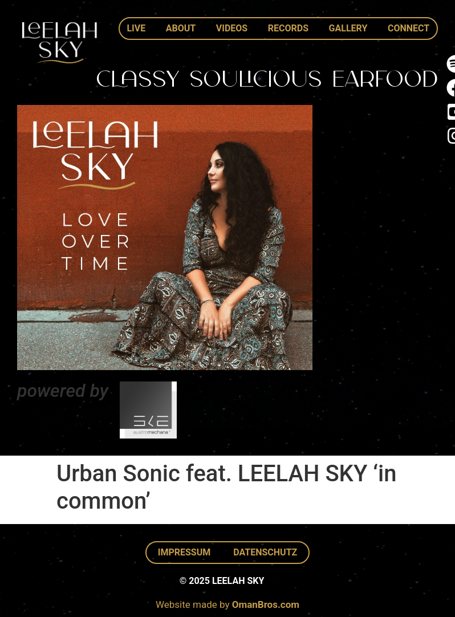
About (181, 28)
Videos (231, 28)
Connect (408, 28)
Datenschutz (265, 552)
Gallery (348, 28)
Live (136, 28)
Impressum (184, 552)
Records (288, 28)
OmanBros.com (265, 604)
